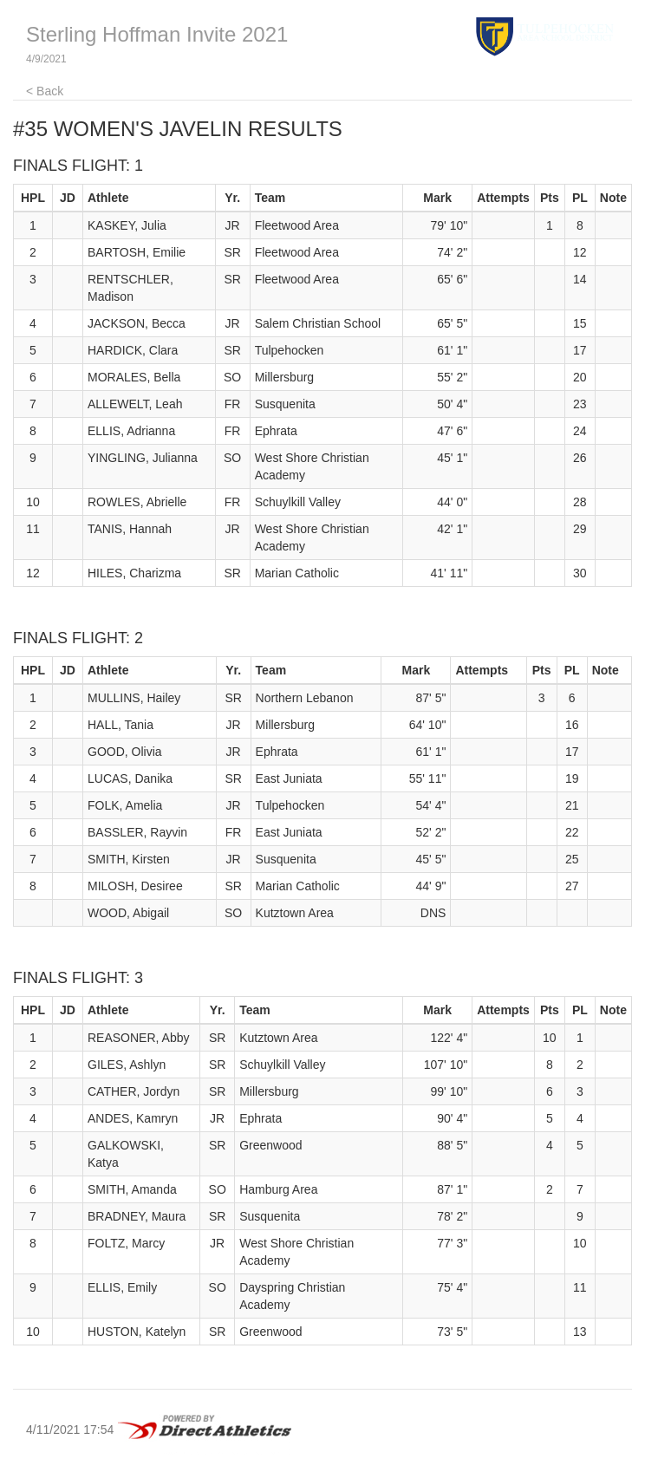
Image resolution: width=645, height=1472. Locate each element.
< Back (44, 91)
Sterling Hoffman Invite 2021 (157, 34)
